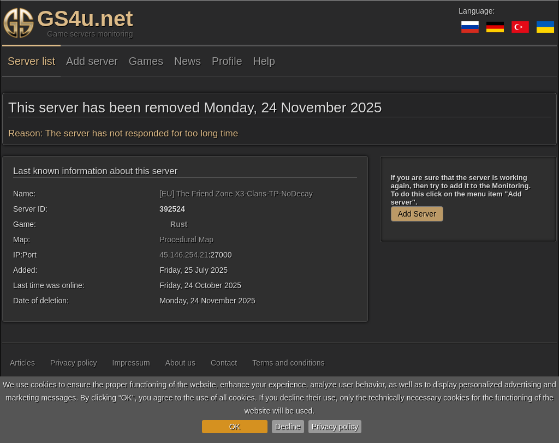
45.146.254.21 (184, 254)
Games (146, 61)
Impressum (131, 362)
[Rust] (163, 224)
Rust (178, 224)
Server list (31, 61)
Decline (288, 426)
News (187, 61)
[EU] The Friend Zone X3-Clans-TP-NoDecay (236, 193)
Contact (224, 362)
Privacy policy (335, 426)
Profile (227, 61)
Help (264, 61)
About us (180, 362)
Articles (22, 362)
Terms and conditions (288, 362)
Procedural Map (186, 239)
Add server (92, 61)
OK (234, 426)
